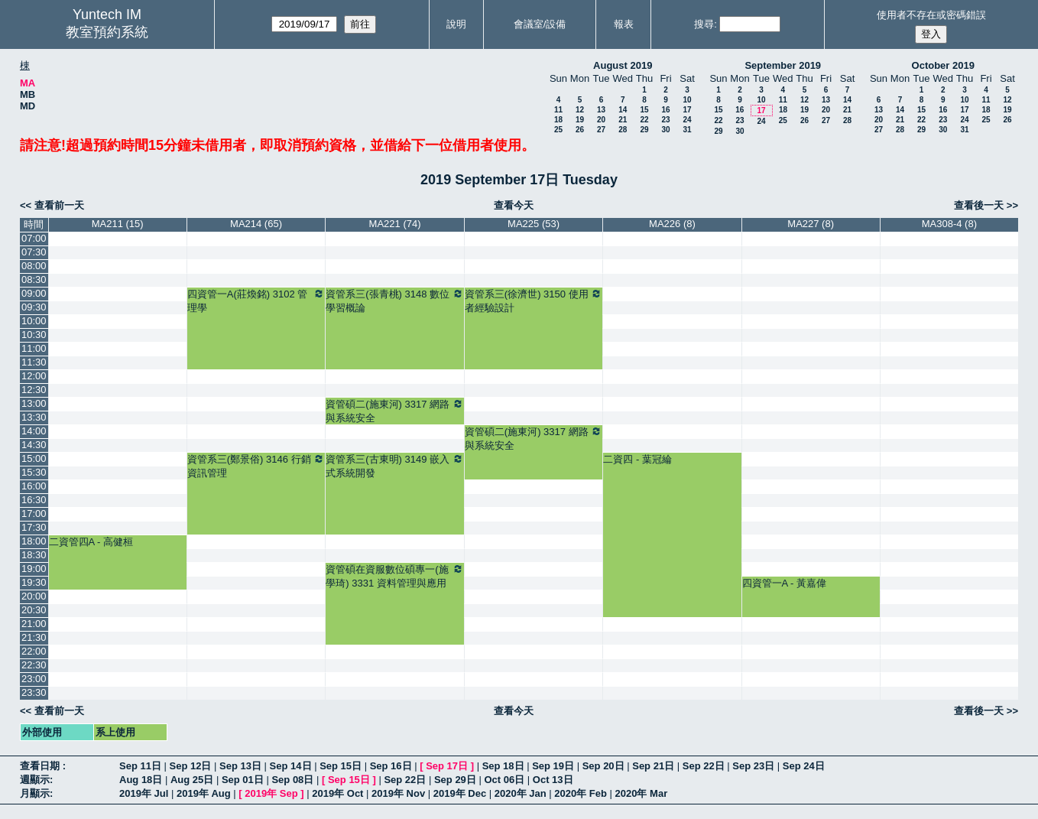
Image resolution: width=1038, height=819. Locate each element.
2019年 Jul (143, 793)
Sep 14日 (291, 766)
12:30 (34, 389)
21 (622, 119)
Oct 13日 (553, 779)
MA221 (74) (395, 223)
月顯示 (35, 793)
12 (580, 110)
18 (558, 119)
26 (580, 129)
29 (644, 129)
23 (665, 119)
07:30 (34, 252)
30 (665, 129)
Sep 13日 (240, 766)
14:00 (34, 431)
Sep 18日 (503, 766)
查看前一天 (59, 205)
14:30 (34, 444)
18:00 (34, 541)
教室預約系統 (107, 32)
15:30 (34, 472)
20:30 (34, 610)
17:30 (34, 527)
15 (644, 110)
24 (687, 119)
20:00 (34, 596)
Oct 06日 (504, 779)
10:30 (34, 334)
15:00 (34, 458)
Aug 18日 (140, 779)
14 (622, 110)
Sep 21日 (653, 766)
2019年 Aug (204, 793)
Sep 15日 (341, 766)
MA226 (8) (672, 223)
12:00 (34, 376)
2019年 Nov (398, 793)
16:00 (34, 486)
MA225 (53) (534, 223)
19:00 (34, 568)
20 (601, 119)
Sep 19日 (553, 766)
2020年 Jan (521, 793)
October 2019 (943, 65)
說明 (456, 24)
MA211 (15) (118, 223)
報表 (624, 24)
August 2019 (622, 65)
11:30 (34, 362)
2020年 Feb (580, 793)
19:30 (34, 582)
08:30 (34, 279)
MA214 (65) (256, 223)
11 (558, 110)
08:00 (34, 265)
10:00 (34, 321)
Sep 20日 (603, 766)
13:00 (34, 403)
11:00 (34, 348)
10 (687, 100)
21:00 (34, 623)
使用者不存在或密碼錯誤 (931, 15)
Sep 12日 (191, 766)
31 (687, 129)
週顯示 (35, 779)
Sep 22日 (704, 766)
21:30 (34, 637)
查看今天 (514, 205)
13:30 (34, 417)
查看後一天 (979, 205)
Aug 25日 (191, 779)
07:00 (34, 238)
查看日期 (41, 766)
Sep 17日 (447, 766)
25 (558, 129)
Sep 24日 (804, 766)
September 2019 (782, 65)
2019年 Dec (459, 793)
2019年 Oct (337, 793)
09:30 (34, 307)
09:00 (34, 293)
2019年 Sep (271, 793)
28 (622, 129)
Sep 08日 (292, 779)
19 (580, 119)
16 (665, 110)
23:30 (34, 692)
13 (601, 110)
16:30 (34, 499)
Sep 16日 (391, 766)
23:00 (34, 678)
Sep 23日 (753, 766)
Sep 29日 (455, 779)
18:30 (34, 555)
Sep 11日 (140, 766)
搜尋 (704, 24)
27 (601, 129)
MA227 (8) (810, 223)
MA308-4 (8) (949, 223)
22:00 (34, 651)
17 (687, 110)
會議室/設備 (540, 24)
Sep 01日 (243, 779)
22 (644, 119)
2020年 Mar (641, 793)
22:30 (34, 665)
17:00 (34, 513)
